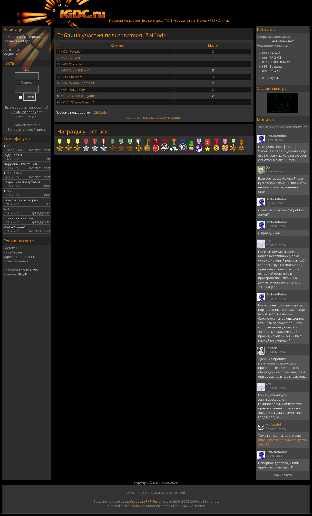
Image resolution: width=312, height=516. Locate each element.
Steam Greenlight (16, 41)
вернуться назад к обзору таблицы (153, 117)
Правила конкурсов (124, 20)
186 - (270, 66)
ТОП (168, 20)
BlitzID (22, 274)
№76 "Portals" (71, 51)
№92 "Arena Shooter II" (77, 83)
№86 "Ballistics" (72, 77)
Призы (202, 20)
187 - (274, 62)
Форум (179, 20)
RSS (212, 20)
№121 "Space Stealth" (77, 102)
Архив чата (283, 475)
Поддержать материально (24, 36)
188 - (270, 57)
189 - (269, 53)
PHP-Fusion (154, 501)
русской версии (133, 501)
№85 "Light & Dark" (75, 70)
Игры (191, 20)
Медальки (11, 54)
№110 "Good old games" (79, 95)
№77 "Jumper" (71, 57)
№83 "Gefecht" (71, 64)
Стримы (224, 20)
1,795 (33, 270)
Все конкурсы (152, 20)
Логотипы (11, 49)
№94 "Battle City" (73, 89)
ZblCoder (101, 112)
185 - (269, 71)
